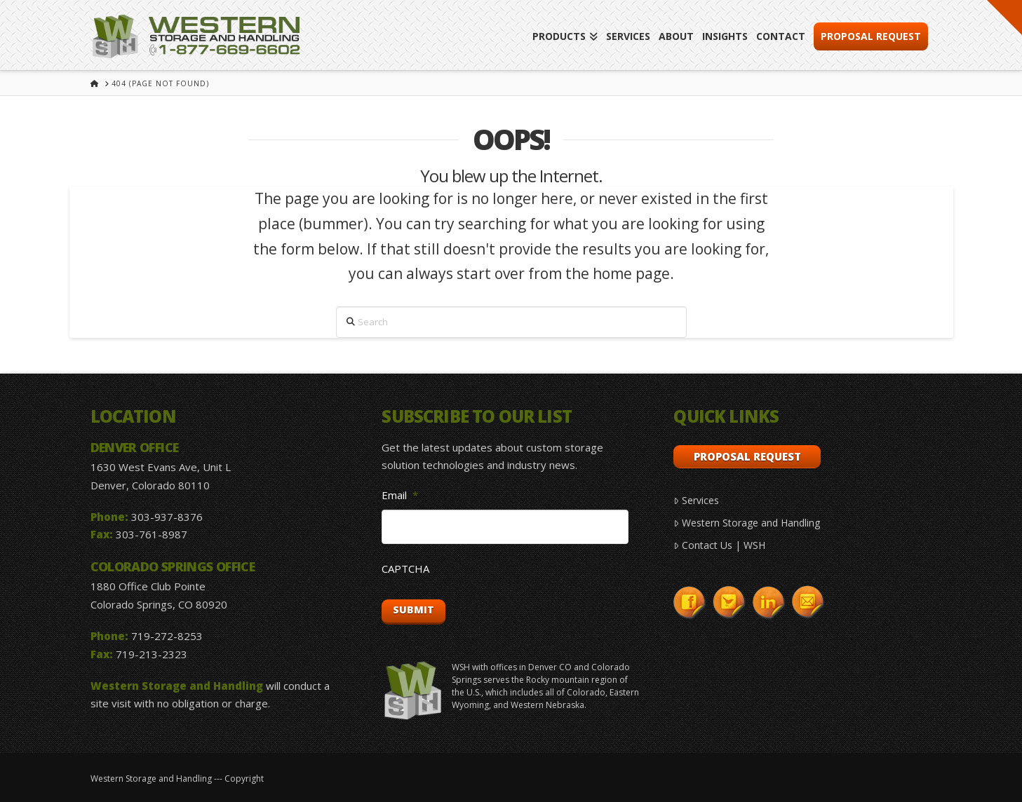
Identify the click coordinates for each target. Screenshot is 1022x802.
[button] (1004, 17)
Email (400, 495)
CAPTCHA (405, 569)
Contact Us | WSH (719, 545)
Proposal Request (747, 456)
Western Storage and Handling (746, 522)
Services (695, 500)
